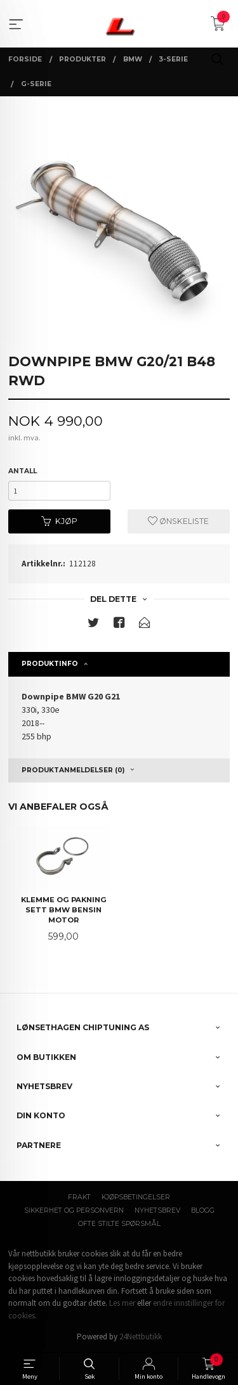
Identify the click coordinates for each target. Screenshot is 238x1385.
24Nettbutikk (140, 1336)
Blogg (203, 1210)
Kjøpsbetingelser (136, 1197)
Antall (22, 471)
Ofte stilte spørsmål (119, 1224)
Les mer (122, 1303)
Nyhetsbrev (157, 1210)
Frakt (79, 1197)
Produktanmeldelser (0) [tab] (73, 770)
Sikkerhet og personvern (74, 1210)
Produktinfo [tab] (50, 664)
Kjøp (59, 521)
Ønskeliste (178, 521)
